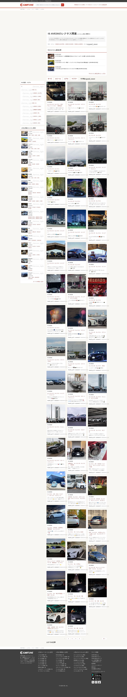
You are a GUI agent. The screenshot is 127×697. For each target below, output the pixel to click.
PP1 (29, 171)
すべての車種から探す (38, 281)
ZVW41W (39, 240)
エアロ (66, 78)
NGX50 (30, 224)
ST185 (29, 208)
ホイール (58, 78)
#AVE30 (99, 463)
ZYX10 (34, 224)
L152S (33, 155)
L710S (29, 256)
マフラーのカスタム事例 (79, 663)
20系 (29, 277)
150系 (37, 201)
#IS (95, 463)
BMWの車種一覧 (42, 667)
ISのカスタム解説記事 (54, 50)
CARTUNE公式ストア (97, 658)
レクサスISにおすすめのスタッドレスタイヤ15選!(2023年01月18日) (71, 68)
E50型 (29, 164)
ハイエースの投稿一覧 (61, 663)
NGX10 (38, 224)
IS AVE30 (49, 102)
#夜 (82, 596)
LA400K (34, 141)
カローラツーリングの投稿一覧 (63, 667)
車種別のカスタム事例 (79, 4)
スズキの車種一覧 (42, 663)
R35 (29, 263)
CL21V (34, 246)
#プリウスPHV (73, 298)
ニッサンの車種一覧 (42, 656)
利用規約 (94, 663)
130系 (29, 201)
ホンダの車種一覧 (42, 658)
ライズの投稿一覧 (60, 660)
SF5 (29, 148)
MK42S (34, 192)
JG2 (32, 177)
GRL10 (38, 231)
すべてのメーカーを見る (43, 671)
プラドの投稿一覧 (60, 662)
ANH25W (30, 278)
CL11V (29, 246)
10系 (29, 135)
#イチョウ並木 (80, 532)
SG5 (35, 148)
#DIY (62, 104)
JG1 (29, 177)
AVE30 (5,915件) (69, 44)
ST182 (29, 207)
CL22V (38, 246)
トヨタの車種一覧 (42, 655)
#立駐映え (60, 527)
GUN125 (30, 270)
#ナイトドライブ (75, 498)
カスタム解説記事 (102, 4)
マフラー (74, 78)
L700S (37, 254)
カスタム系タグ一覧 (78, 671)
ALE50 (29, 165)
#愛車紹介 (59, 105)
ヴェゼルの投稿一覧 (60, 669)
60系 (36, 135)
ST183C (38, 207)
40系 (29, 240)
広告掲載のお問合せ (96, 668)
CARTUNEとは (95, 655)
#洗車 (48, 627)
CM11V (30, 247)
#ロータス (52, 495)
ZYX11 (29, 225)
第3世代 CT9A (31, 217)
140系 (33, 201)
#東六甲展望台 (59, 593)
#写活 (103, 365)
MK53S (38, 192)
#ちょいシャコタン (51, 105)
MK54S (30, 194)
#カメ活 (52, 595)
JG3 (35, 177)
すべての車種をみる (60, 671)
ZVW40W (34, 240)
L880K (29, 141)
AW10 (33, 184)
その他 (87, 79)
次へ (104, 638)
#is (74, 532)
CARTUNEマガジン (96, 656)
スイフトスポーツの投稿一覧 (62, 656)
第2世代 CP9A (39, 217)
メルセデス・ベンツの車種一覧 (45, 669)
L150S (29, 155)
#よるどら (102, 500)
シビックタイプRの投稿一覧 (62, 658)
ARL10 (29, 231)
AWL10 (34, 231)
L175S (29, 157)
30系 (33, 135)
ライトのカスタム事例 (79, 662)
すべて (91, 44)
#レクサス (57, 104)
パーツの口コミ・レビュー (91, 4)
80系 (39, 135)
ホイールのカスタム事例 (79, 655)
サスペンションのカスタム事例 (81, 658)
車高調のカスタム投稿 (79, 660)
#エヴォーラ (58, 495)
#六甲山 (78, 564)
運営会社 (94, 667)
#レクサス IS (50, 104)
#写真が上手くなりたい (52, 628)
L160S (37, 155)
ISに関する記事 (58, 54)
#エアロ (94, 569)
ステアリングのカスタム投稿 (80, 669)
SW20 (29, 184)
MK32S (30, 192)
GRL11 (30, 233)
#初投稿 (72, 464)
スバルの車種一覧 (42, 662)
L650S (29, 254)
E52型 (37, 164)
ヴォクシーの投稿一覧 (61, 665)
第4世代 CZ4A (31, 218)
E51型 (33, 164)
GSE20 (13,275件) (59, 44)
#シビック (93, 168)
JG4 (38, 177)
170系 (41, 201)
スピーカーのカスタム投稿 (80, 667)
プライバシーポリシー (97, 665)
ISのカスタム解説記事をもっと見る (97, 73)
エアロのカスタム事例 (79, 665)
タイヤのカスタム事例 (79, 656)
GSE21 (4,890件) (79, 44)
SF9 (32, 148)
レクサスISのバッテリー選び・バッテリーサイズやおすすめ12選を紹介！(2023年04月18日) (76, 62)
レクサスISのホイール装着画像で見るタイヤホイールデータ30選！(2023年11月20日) (75, 56)
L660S (33, 254)
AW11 (37, 184)
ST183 (33, 207)
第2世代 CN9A (39, 218)
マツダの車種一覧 (42, 660)
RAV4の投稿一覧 (60, 655)
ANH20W (37, 277)
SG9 (38, 148)
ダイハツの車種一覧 (42, 665)
